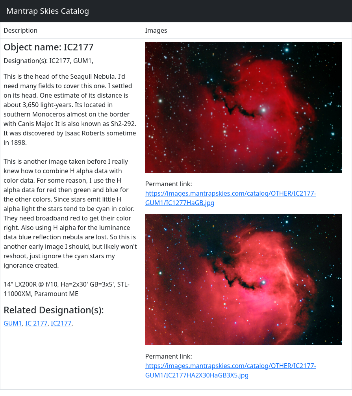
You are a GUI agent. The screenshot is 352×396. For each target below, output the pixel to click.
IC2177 (61, 323)
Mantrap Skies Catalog (47, 11)
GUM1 (13, 323)
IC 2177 (36, 323)
